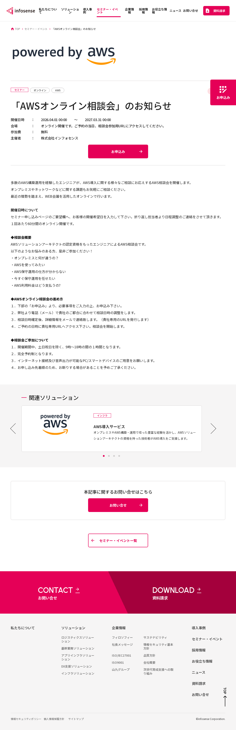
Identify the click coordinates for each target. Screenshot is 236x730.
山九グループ (121, 669)
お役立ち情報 (202, 661)
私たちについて (23, 627)
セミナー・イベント (207, 638)
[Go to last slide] (15, 428)
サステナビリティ (155, 637)
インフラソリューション (77, 673)
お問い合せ (200, 694)
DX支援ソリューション (76, 666)
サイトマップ (76, 719)
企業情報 (119, 627)
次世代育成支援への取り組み (158, 671)
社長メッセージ (122, 644)
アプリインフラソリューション (77, 657)
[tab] (104, 456)
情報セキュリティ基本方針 (158, 646)
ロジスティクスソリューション (77, 639)
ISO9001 (118, 662)
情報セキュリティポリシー (26, 719)
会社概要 (149, 662)
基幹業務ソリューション (77, 648)
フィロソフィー (122, 637)
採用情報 (199, 650)
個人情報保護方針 (54, 719)
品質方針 (149, 655)
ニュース (198, 672)
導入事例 (199, 627)
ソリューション (73, 627)
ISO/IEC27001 (121, 655)
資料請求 (199, 683)
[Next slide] (211, 428)
